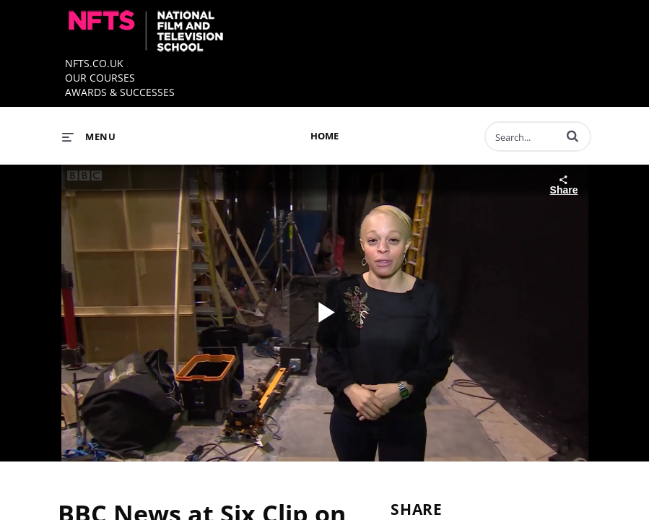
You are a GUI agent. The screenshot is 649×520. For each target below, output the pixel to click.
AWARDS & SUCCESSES (120, 92)
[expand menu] (89, 136)
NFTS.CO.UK (94, 63)
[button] (572, 136)
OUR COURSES (100, 77)
